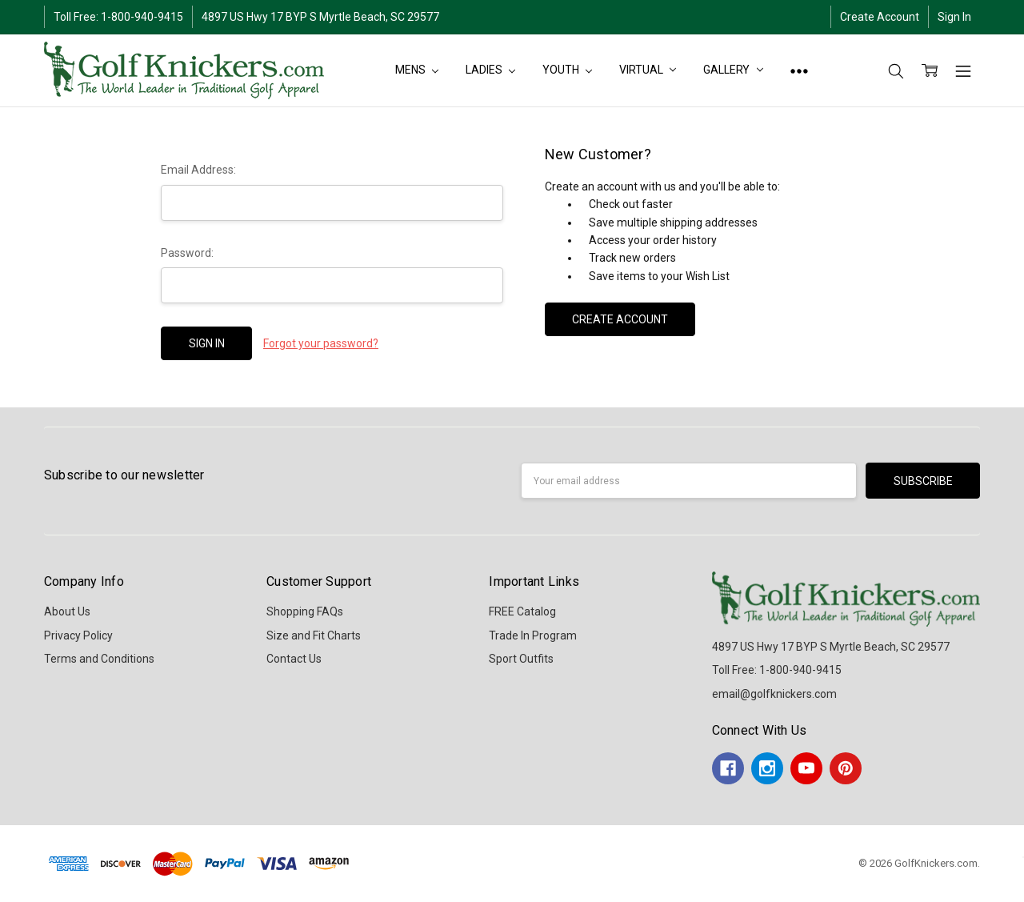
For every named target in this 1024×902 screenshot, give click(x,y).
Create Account (879, 16)
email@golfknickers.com (774, 694)
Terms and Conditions (99, 658)
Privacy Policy (78, 635)
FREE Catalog (522, 611)
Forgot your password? (320, 343)
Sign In (954, 16)
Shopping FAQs (304, 611)
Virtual (647, 69)
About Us (67, 611)
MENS (416, 69)
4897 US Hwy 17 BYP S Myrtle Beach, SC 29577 (320, 16)
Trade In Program (533, 635)
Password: (187, 253)
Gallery (733, 69)
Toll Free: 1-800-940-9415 (118, 16)
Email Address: (198, 169)
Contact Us (294, 658)
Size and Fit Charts (313, 635)
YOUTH (567, 69)
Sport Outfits (521, 658)
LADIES (490, 69)
